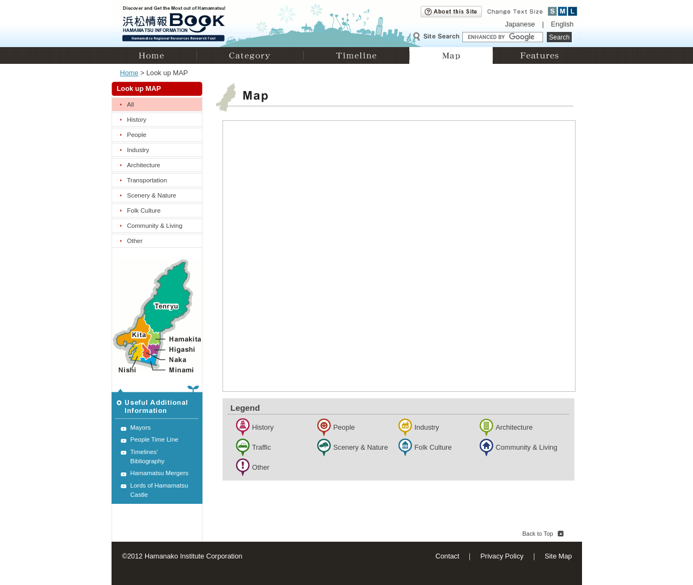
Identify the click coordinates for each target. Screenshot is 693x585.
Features (537, 55)
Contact (447, 556)
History (137, 119)
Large (572, 11)
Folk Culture (144, 210)
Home (154, 55)
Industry (138, 150)
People (137, 135)
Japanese (520, 24)
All (130, 104)
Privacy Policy (502, 556)
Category (250, 55)
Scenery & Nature (151, 195)
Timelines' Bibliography (147, 456)
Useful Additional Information (157, 402)
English (562, 24)
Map (451, 55)
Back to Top (537, 533)
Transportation (147, 180)
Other (135, 241)
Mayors (140, 427)
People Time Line (154, 439)
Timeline (356, 55)
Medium (562, 11)
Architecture (143, 165)
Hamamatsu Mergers (159, 473)
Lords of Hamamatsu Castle (159, 490)
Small (552, 11)
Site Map (558, 556)
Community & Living (154, 225)
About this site (451, 11)
